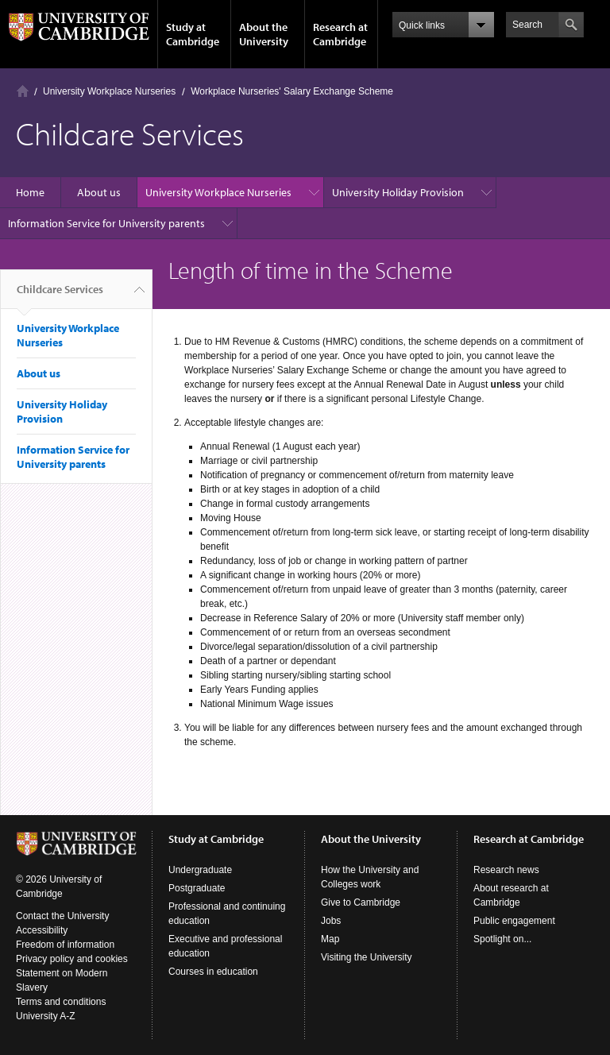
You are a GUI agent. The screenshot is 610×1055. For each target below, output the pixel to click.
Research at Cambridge (340, 34)
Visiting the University (366, 957)
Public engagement (514, 920)
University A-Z (45, 1016)
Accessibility (42, 930)
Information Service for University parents (106, 223)
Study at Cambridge (192, 34)
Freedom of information (65, 944)
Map (330, 939)
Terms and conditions (61, 1001)
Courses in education (213, 971)
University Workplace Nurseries (109, 91)
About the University (263, 34)
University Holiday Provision (398, 192)
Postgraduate (196, 888)
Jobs (331, 920)
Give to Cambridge (360, 902)
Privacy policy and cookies (72, 958)
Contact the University (62, 916)
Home (22, 91)
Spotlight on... (502, 939)
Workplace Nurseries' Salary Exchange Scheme (292, 91)
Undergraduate (200, 869)
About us (99, 192)
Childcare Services (60, 295)
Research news (506, 869)
